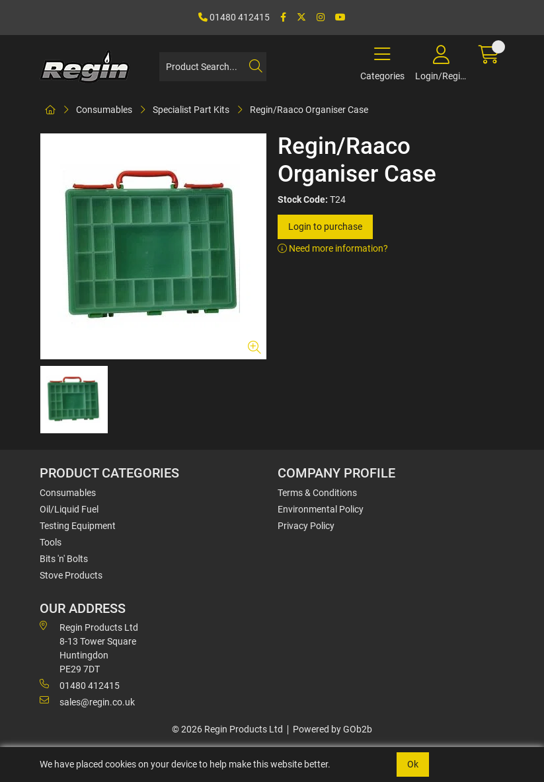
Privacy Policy (306, 525)
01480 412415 (234, 17)
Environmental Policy (321, 509)
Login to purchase (325, 226)
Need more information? (333, 248)
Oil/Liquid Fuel (69, 509)
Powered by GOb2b (332, 729)
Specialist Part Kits (191, 109)
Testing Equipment (78, 525)
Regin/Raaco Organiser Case (309, 109)
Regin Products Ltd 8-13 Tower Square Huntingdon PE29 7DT (89, 647)
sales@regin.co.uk (87, 701)
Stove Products (71, 575)
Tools (50, 542)
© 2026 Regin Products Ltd (227, 729)
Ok (412, 764)
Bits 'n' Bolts (64, 558)
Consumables (104, 109)
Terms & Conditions (317, 492)
